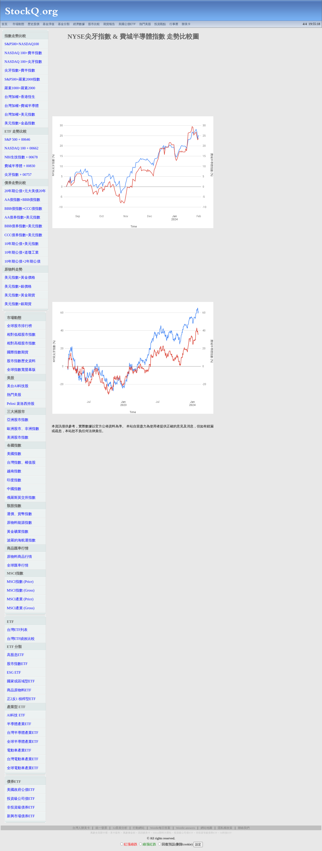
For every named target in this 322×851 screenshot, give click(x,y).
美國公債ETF (127, 24)
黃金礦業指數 (17, 531)
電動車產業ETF (19, 750)
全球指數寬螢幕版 (21, 369)
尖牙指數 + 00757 (18, 174)
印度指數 (14, 480)
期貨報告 (109, 24)
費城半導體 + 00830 (19, 166)
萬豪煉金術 (129, 833)
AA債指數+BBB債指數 (22, 200)
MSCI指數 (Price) (20, 582)
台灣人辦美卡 (81, 828)
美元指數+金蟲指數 (19, 123)
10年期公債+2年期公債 (22, 261)
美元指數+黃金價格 (19, 277)
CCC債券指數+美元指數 (23, 235)
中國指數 (14, 489)
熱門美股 (145, 24)
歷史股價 (33, 24)
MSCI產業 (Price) (20, 599)
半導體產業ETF (19, 724)
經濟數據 (79, 24)
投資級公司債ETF (21, 798)
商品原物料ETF (19, 690)
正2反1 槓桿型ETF (21, 699)
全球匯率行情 (17, 565)
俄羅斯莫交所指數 (21, 497)
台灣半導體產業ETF (22, 732)
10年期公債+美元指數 (21, 244)
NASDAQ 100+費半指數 (23, 53)
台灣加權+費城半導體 (21, 106)
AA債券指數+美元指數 (22, 217)
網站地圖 (206, 828)
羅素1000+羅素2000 (19, 88)
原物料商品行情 (19, 556)
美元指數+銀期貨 (18, 304)
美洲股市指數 (17, 437)
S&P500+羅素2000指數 (22, 79)
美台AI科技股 (18, 386)
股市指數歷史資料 (21, 361)
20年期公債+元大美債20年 (25, 191)
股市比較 (94, 24)
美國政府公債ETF (21, 790)
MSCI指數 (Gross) (20, 590)
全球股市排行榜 (19, 326)
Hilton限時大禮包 (162, 833)
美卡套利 (115, 833)
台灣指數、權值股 (21, 462)
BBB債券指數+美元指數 (23, 226)
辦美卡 (186, 24)
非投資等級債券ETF (206, 833)
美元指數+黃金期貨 (19, 295)
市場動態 (18, 24)
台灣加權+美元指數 (19, 114)
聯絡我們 (244, 828)
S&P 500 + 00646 (17, 139)
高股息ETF (15, 655)
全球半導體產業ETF (22, 741)
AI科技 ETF (16, 715)
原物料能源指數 (19, 522)
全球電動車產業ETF (22, 768)
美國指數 (14, 454)
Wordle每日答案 (160, 828)
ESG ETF (14, 672)
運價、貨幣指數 (19, 514)
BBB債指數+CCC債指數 (23, 208)
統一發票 (101, 828)
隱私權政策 (225, 828)
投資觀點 (160, 24)
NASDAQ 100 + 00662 (21, 148)
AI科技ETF (226, 833)
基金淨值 (48, 24)
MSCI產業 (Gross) (20, 608)
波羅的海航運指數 (21, 540)
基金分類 (64, 24)
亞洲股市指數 (17, 420)
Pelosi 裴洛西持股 (20, 403)
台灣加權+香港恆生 (19, 97)
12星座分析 (120, 828)
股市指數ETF (17, 664)
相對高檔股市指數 (21, 343)
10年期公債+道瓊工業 (21, 252)
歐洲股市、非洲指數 (23, 429)
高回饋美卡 (144, 833)
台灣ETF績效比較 (21, 639)
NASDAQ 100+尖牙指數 (23, 62)
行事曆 (173, 24)
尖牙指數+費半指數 (19, 70)
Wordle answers (185, 828)
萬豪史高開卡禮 (99, 833)
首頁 (4, 24)
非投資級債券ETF (21, 807)
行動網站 (138, 828)
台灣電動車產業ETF (22, 759)
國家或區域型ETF (21, 681)
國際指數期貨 (17, 352)
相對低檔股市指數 (21, 334)
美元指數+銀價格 (18, 286)
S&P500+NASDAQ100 (21, 44)
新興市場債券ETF (21, 816)
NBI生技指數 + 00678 (21, 157)
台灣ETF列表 (17, 630)
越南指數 (14, 471)
